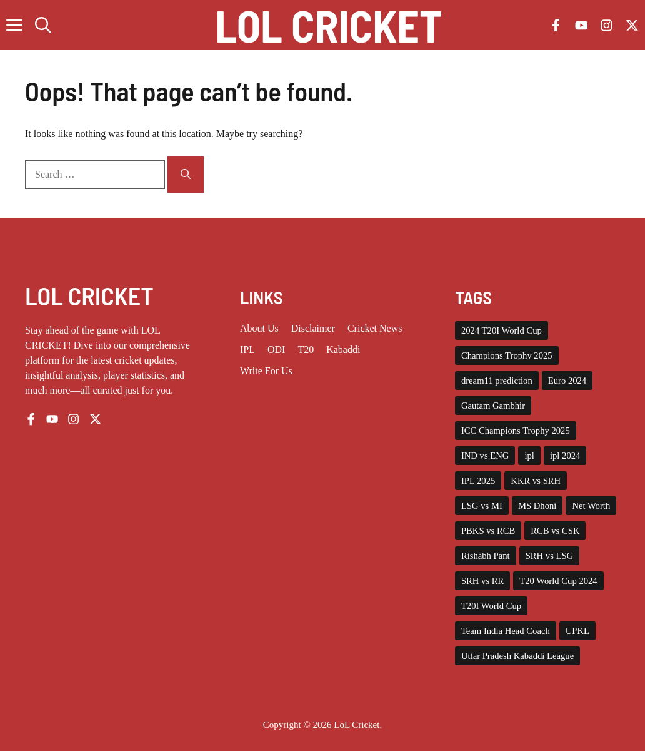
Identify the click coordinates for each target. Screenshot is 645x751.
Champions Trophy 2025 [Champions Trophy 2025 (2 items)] (506, 355)
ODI (276, 349)
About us (259, 328)
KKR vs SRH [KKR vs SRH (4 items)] (536, 481)
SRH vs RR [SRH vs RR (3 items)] (482, 581)
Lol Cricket (328, 25)
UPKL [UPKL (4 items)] (577, 631)
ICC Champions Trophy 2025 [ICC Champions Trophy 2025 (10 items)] (515, 431)
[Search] (186, 174)
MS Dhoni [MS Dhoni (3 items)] (537, 506)
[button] (43, 25)
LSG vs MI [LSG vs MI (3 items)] (481, 506)
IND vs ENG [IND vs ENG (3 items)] (485, 456)
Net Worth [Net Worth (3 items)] (591, 506)
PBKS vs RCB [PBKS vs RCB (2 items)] (488, 531)
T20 (306, 349)
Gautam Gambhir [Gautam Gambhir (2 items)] (493, 406)
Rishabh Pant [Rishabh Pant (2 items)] (485, 556)
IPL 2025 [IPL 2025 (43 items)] (478, 481)
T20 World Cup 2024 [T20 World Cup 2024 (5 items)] (558, 581)
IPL (247, 349)
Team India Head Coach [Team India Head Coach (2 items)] (505, 631)
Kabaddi (343, 349)
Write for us (266, 370)
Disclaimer (313, 328)
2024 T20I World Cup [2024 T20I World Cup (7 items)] (501, 330)
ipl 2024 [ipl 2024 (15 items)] (565, 456)
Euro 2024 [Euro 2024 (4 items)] (567, 381)
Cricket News (375, 328)
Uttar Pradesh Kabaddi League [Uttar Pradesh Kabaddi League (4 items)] (517, 656)
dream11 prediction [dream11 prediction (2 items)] (496, 381)
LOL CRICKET (89, 295)
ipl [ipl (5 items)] (529, 456)
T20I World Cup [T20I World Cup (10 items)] (491, 606)
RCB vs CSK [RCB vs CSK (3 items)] (555, 531)
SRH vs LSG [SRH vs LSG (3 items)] (550, 556)
